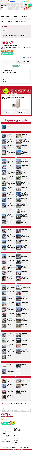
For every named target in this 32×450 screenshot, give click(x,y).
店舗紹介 (14, 437)
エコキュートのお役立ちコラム (16, 70)
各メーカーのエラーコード (17, 428)
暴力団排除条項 (15, 442)
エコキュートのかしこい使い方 (17, 429)
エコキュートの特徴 (4, 430)
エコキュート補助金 (16, 77)
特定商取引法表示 (15, 440)
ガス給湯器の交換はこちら (14, 1)
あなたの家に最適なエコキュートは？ (6, 431)
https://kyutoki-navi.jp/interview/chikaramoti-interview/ (16, 21)
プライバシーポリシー (15, 444)
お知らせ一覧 (16, 65)
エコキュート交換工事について (6, 435)
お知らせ (15, 18)
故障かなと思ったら (16, 82)
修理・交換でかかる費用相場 (17, 430)
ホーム (2, 427)
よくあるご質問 (4, 433)
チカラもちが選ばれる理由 (5, 436)
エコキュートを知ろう (4, 428)
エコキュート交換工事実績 (5, 441)
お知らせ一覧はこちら (27, 405)
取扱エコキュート (15, 435)
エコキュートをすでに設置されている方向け (16, 75)
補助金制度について (4, 432)
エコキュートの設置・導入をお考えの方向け (16, 73)
